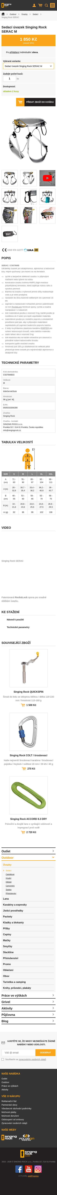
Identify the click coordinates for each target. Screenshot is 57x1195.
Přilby (6, 943)
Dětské (8, 897)
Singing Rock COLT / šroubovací (28, 770)
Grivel (6, 1017)
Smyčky (7, 961)
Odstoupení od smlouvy (13, 1134)
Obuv (6, 991)
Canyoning (10, 901)
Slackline (8, 967)
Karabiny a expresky (15, 920)
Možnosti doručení (10, 1131)
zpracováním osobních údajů (32, 1074)
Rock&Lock (17, 307)
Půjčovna (8, 1030)
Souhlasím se (25, 1074)
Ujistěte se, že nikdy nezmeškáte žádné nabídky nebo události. (31, 1058)
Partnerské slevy (9, 1120)
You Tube (28, 1184)
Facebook (19, 1184)
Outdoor (13, 14)
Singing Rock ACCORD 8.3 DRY (28, 834)
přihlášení (14, 52)
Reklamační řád (9, 1116)
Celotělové (10, 889)
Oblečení (8, 985)
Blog (5, 1036)
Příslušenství (11, 909)
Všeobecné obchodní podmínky (16, 1123)
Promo (7, 979)
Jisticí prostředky (13, 925)
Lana (6, 914)
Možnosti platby (9, 1127)
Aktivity (7, 1023)
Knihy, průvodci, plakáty (17, 1003)
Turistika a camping (14, 997)
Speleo (8, 905)
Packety (7, 931)
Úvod (3, 14)
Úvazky (24, 14)
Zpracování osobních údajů (14, 1138)
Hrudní (8, 893)
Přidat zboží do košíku (40, 102)
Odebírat (45, 1067)
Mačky (6, 955)
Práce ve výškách (14, 1010)
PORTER (45, 328)
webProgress (33, 1191)
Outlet (6, 866)
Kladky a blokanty (13, 937)
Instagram (38, 1184)
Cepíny (7, 949)
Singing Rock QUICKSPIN (28, 707)
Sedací (35, 14)
